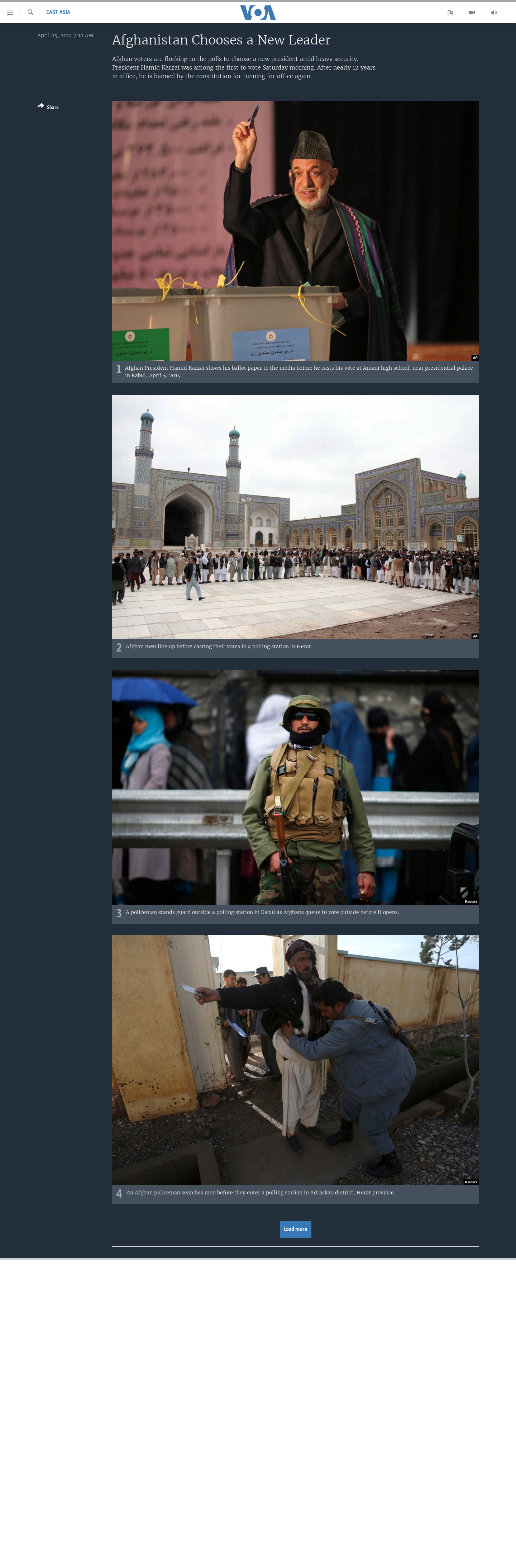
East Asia (58, 12)
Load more (295, 1229)
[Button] (48, 108)
